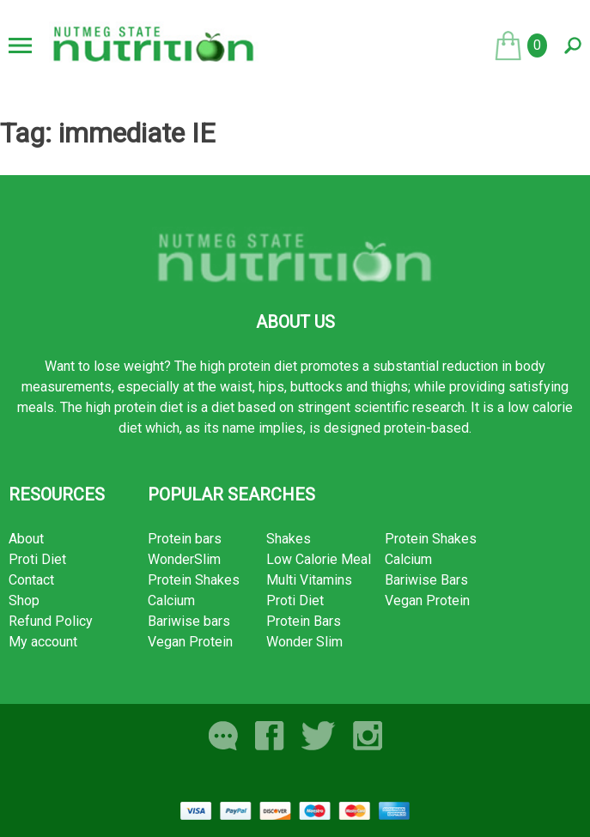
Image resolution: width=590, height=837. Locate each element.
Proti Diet (37, 559)
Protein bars (185, 539)
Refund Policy (51, 621)
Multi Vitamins (309, 580)
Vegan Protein (190, 642)
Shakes (288, 539)
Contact (31, 580)
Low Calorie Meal (318, 559)
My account (43, 642)
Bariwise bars (189, 621)
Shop (24, 600)
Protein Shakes (194, 580)
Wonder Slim (304, 642)
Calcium (171, 600)
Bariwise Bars (426, 580)
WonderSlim (184, 559)
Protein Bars (303, 621)
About (26, 539)
